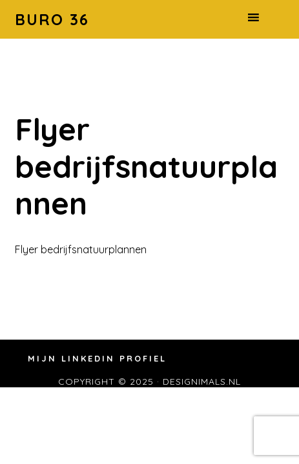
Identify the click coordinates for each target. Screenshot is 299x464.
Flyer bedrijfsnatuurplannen (81, 249)
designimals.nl (202, 381)
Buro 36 (52, 19)
